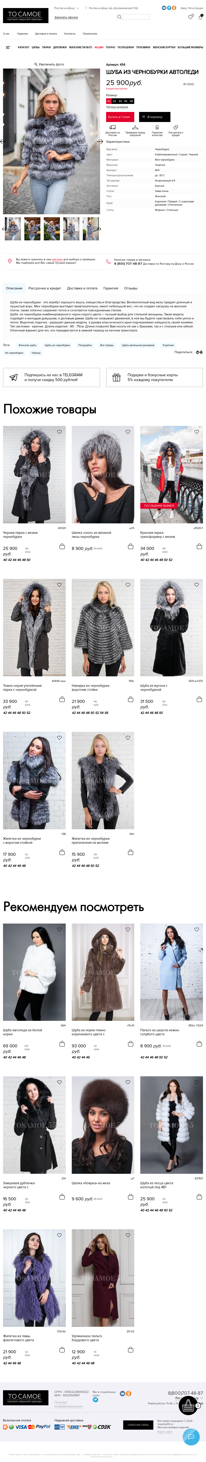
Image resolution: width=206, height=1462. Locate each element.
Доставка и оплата (46, 33)
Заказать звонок (66, 17)
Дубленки (60, 47)
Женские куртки (164, 47)
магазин (57, 259)
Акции (98, 47)
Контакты (69, 33)
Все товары (107, 345)
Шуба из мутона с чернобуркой (153, 688)
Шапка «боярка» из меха (91, 1183)
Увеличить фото (51, 64)
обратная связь (138, 1425)
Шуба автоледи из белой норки (22, 1032)
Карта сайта (165, 1431)
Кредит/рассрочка (116, 88)
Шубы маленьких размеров (138, 345)
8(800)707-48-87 (185, 1393)
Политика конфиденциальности (68, 1404)
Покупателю (90, 33)
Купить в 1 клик (119, 117)
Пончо (110, 47)
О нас (6, 33)
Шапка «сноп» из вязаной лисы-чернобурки (91, 535)
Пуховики (143, 47)
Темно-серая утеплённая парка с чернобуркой (22, 688)
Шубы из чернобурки (57, 345)
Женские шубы (27, 345)
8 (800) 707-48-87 (128, 264)
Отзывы (130, 288)
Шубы (35, 47)
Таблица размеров (117, 107)
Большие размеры (190, 47)
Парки (46, 47)
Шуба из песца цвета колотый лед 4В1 (156, 1185)
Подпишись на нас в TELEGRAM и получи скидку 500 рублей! (53, 377)
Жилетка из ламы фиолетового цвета (18, 1338)
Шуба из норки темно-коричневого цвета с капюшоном (89, 1032)
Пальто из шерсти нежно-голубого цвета (160, 1032)
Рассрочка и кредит (45, 288)
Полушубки (126, 47)
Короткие (168, 345)
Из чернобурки (14, 353)
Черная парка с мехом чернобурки (20, 535)
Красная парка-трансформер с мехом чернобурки (157, 535)
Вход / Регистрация (192, 8)
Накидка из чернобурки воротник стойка (90, 688)
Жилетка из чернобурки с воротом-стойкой (22, 841)
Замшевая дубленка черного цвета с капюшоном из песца (19, 1185)
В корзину (155, 117)
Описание (14, 288)
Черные (36, 353)
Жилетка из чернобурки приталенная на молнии (91, 841)
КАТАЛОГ (23, 47)
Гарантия (22, 33)
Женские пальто (80, 47)
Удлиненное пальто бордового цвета (87, 1338)
